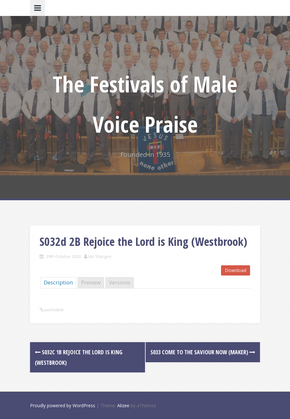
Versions (119, 282)
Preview (91, 282)
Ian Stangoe (99, 256)
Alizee (123, 405)
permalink (53, 309)
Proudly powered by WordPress (62, 405)
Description (58, 282)
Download (235, 270)
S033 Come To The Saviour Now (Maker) (202, 352)
